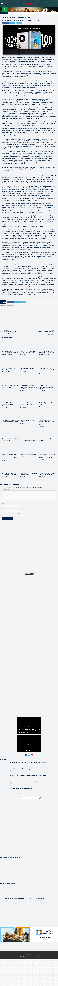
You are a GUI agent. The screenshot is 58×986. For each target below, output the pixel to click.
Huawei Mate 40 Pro (8, 305)
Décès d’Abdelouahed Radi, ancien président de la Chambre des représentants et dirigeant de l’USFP (10, 457)
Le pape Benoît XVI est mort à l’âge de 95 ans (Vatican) (47, 474)
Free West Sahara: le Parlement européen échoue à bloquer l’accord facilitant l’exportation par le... (26, 886)
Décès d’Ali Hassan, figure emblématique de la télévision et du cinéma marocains (47, 353)
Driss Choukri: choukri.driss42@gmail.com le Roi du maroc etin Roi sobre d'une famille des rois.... (26, 892)
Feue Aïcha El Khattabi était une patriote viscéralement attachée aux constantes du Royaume (10, 421)
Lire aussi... (24, 20)
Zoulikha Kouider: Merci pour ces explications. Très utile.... (17, 895)
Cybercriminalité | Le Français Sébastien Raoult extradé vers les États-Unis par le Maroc (47, 456)
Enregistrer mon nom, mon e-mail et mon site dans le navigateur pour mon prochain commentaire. (26, 513)
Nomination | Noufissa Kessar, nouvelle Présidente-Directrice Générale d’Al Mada (10, 353)
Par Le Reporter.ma (7, 20)
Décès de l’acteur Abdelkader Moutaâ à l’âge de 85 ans (28, 352)
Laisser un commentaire (34, 20)
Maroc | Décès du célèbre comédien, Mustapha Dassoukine (8, 404)
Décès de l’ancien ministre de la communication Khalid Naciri (28, 439)
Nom (3, 503)
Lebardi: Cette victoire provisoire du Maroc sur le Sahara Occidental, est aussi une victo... (24, 889)
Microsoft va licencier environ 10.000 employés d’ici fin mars (10, 474)
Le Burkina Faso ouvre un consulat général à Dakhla (12, 332)
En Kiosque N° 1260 (29, 573)
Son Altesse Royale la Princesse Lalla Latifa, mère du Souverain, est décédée (28, 404)
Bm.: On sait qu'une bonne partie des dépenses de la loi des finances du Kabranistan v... (24, 898)
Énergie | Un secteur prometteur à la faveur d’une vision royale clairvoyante (46, 332)
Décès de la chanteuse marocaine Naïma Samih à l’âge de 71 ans (47, 370)
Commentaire (5, 489)
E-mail (3, 508)
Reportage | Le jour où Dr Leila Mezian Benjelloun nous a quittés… (47, 387)
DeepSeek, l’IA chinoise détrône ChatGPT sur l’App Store (10, 386)
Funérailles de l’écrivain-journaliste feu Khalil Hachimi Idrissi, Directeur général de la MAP (46, 422)
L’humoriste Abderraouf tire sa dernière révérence (28, 474)
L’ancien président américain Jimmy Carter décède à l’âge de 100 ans (28, 387)
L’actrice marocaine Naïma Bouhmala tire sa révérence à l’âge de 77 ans (9, 370)
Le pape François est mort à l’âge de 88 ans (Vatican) (27, 369)
